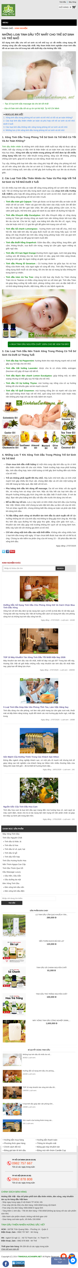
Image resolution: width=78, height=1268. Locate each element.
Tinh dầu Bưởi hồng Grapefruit (21, 243)
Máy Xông (72, 2)
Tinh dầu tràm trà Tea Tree (19, 277)
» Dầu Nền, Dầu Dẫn (12, 876)
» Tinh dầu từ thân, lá (12, 842)
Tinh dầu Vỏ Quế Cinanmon (20, 391)
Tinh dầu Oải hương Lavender (21, 368)
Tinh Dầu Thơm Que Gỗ (13, 868)
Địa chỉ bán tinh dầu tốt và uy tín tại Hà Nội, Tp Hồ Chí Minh (31, 108)
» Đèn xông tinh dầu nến (13, 887)
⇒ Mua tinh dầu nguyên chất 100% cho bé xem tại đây (39, 344)
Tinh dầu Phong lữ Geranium (20, 264)
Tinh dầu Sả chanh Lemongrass (21, 229)
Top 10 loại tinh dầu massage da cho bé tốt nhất (26, 104)
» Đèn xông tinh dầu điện (13, 891)
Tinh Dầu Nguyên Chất (12, 838)
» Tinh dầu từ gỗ (10, 853)
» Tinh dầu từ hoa (10, 845)
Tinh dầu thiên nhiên (11, 147)
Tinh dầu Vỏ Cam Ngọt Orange (21, 253)
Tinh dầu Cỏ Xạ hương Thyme (21, 383)
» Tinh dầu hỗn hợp (11, 857)
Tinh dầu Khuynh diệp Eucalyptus (23, 215)
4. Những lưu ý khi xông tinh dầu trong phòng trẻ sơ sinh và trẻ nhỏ (33, 130)
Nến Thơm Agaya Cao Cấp (14, 864)
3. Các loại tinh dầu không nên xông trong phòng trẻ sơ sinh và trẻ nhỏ (35, 127)
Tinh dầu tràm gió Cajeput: (19, 202)
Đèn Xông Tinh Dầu (11, 883)
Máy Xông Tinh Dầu (11, 834)
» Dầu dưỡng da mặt (12, 880)
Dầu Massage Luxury (12, 872)
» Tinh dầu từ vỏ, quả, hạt (14, 849)
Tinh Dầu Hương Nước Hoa (14, 861)
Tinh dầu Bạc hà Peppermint (20, 361)
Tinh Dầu (62, 2)
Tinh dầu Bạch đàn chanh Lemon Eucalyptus (29, 376)
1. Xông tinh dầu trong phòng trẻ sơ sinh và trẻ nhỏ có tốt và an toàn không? (38, 118)
